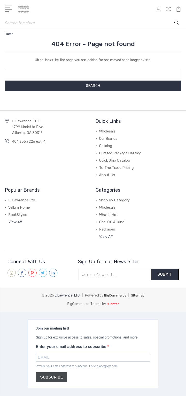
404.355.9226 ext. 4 (29, 141)
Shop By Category (114, 200)
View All (15, 222)
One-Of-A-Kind (111, 222)
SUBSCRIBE (51, 377)
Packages (107, 229)
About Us (107, 175)
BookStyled (17, 215)
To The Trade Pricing (116, 167)
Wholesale (107, 131)
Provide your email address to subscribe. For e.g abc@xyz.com (76, 366)
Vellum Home (19, 207)
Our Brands (108, 138)
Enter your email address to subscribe (71, 347)
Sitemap (138, 296)
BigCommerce (115, 296)
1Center (113, 304)
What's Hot (108, 215)
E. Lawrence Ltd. (22, 200)
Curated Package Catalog (120, 153)
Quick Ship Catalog (114, 160)
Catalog (105, 146)
